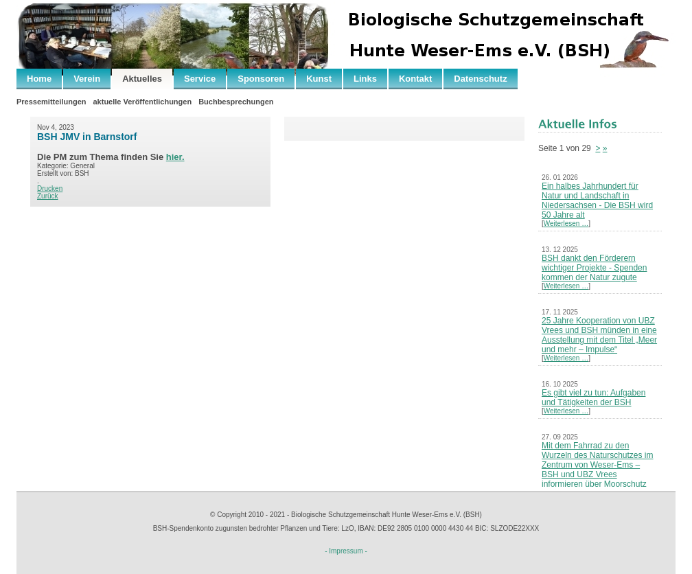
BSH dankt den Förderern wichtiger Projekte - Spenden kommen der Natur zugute (594, 267)
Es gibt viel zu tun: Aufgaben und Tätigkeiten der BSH (593, 397)
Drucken (49, 188)
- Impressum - (346, 551)
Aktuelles (142, 78)
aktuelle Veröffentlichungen (142, 101)
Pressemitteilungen (51, 101)
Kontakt (415, 78)
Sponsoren (261, 78)
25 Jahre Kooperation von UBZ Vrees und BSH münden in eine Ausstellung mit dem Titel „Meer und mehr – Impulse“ (599, 335)
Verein (86, 78)
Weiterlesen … (566, 223)
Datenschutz (480, 78)
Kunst (319, 78)
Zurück (47, 196)
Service (200, 78)
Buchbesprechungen (235, 101)
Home (39, 78)
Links (365, 78)
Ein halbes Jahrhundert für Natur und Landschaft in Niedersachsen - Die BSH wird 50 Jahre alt (597, 200)
